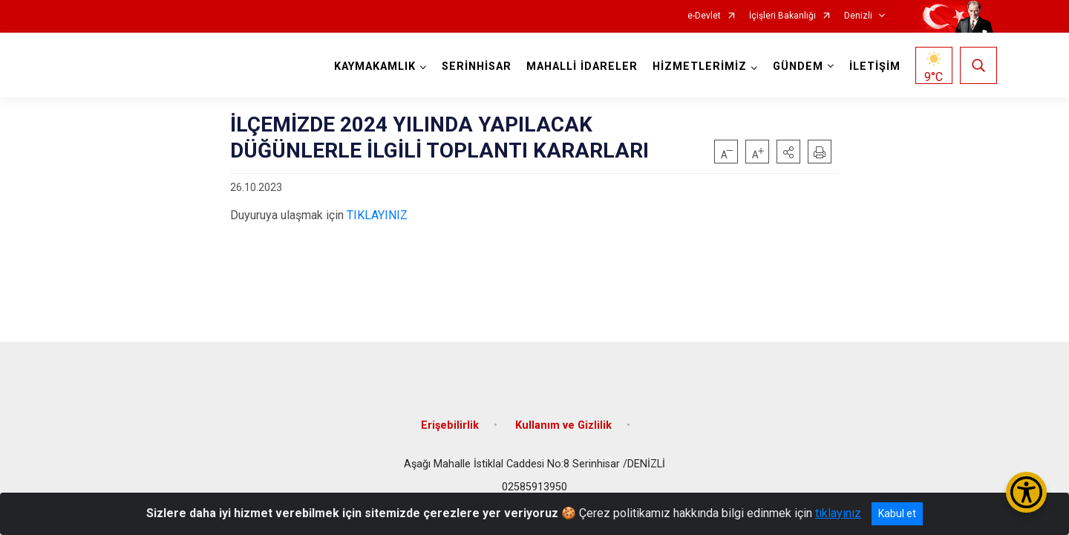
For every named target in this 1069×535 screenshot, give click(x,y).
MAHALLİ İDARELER (582, 66)
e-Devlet (704, 16)
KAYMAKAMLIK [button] (375, 66)
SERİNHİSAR (476, 66)
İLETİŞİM (874, 66)
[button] (788, 151)
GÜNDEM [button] (798, 66)
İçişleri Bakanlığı (782, 16)
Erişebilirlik (450, 425)
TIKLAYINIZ (377, 215)
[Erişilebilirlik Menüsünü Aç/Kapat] (1026, 492)
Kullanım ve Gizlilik (563, 425)
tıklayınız (838, 513)
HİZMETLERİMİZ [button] (700, 66)
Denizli (858, 16)
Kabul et (897, 513)
